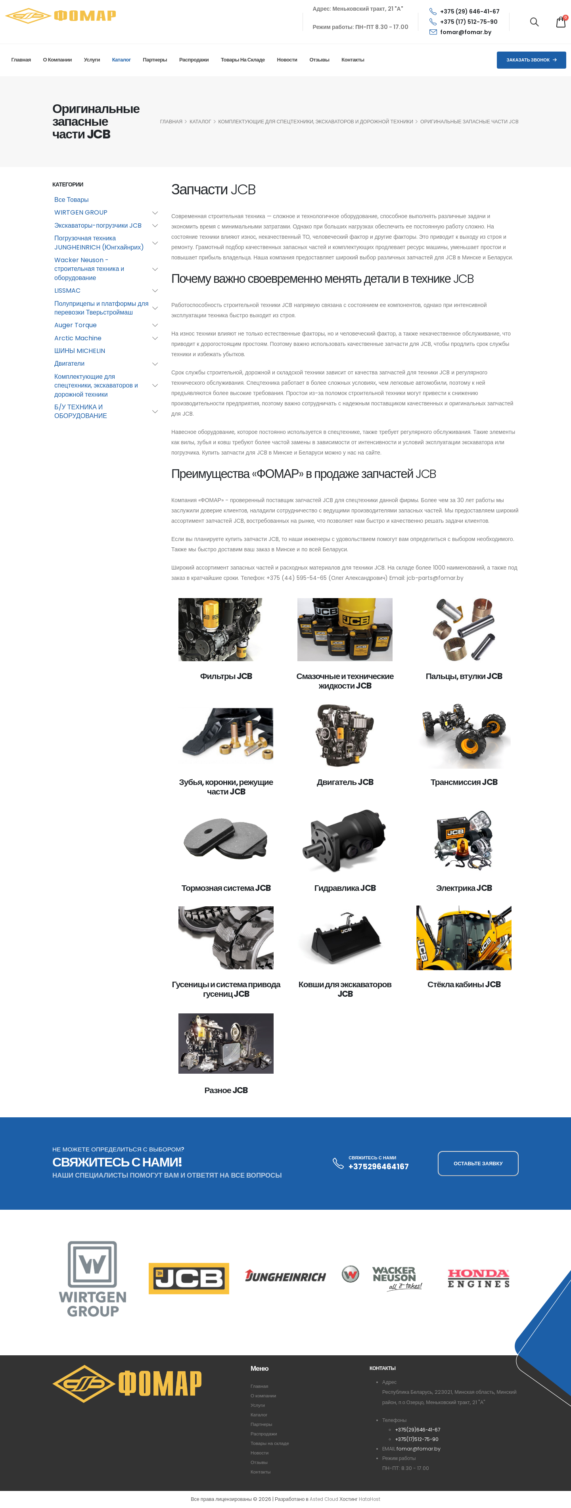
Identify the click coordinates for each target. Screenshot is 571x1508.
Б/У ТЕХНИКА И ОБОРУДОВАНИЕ (80, 411)
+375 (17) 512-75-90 (463, 22)
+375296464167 (379, 1166)
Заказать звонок (531, 60)
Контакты (352, 59)
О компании (57, 59)
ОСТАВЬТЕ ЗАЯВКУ (478, 1163)
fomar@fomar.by (460, 32)
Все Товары (71, 199)
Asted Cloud (322, 1499)
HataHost (371, 1499)
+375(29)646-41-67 (419, 1429)
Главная (21, 59)
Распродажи (194, 59)
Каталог (121, 59)
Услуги (92, 59)
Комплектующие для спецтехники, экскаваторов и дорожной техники (316, 121)
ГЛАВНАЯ (171, 121)
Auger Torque (75, 325)
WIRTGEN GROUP (80, 212)
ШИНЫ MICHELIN (79, 350)
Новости (287, 59)
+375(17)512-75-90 (418, 1439)
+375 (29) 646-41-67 (464, 11)
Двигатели (69, 363)
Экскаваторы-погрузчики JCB (98, 225)
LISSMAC (67, 290)
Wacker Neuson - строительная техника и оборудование (89, 268)
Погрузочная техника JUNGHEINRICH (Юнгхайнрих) (99, 242)
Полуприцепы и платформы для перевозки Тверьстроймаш (101, 308)
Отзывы (319, 59)
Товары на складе (243, 59)
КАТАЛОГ (200, 121)
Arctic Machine (78, 338)
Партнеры (155, 59)
